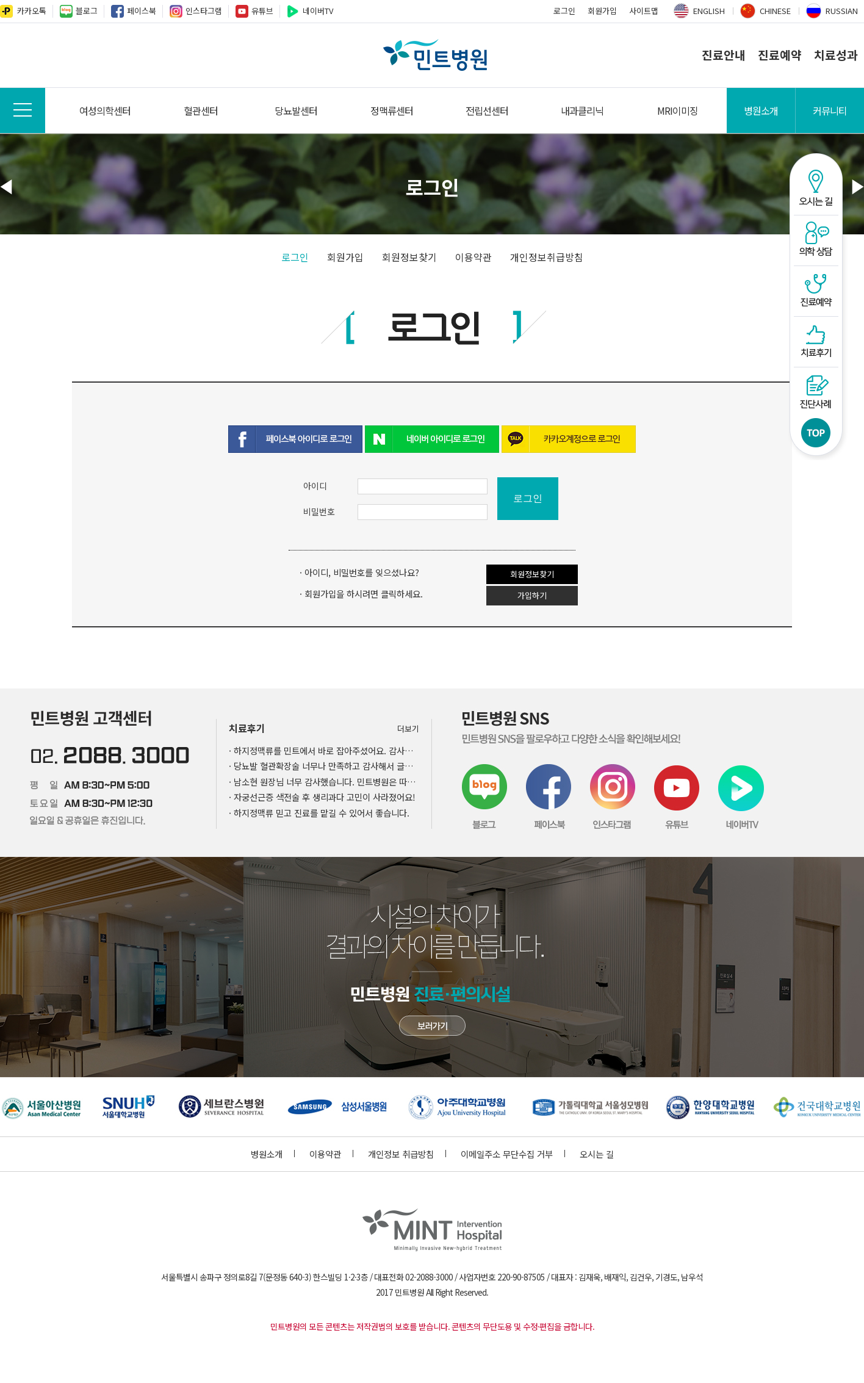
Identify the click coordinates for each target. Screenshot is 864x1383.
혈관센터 (201, 110)
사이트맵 (643, 10)
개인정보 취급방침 (407, 1153)
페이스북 (141, 10)
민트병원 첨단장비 (432, 1026)
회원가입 (602, 10)
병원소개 (761, 110)
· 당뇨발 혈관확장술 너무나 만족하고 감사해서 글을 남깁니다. (324, 765)
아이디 (315, 486)
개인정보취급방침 (546, 257)
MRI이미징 (677, 110)
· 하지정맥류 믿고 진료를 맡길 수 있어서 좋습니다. (319, 812)
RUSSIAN (842, 10)
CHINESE (775, 10)
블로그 (87, 10)
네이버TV (318, 10)
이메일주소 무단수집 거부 (513, 1153)
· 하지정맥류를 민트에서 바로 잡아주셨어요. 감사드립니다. (324, 750)
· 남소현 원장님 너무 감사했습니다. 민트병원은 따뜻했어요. (324, 781)
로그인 (564, 10)
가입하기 (532, 595)
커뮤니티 (830, 110)
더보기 (408, 728)
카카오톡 (31, 10)
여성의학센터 (105, 110)
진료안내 (724, 54)
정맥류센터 (391, 110)
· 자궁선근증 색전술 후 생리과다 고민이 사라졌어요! (322, 796)
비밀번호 (319, 511)
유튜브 (262, 10)
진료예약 (780, 54)
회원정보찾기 (409, 257)
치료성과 (836, 54)
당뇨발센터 (296, 110)
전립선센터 (487, 110)
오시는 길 (597, 1153)
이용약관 (473, 257)
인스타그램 (203, 10)
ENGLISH (709, 10)
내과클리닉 (582, 110)
